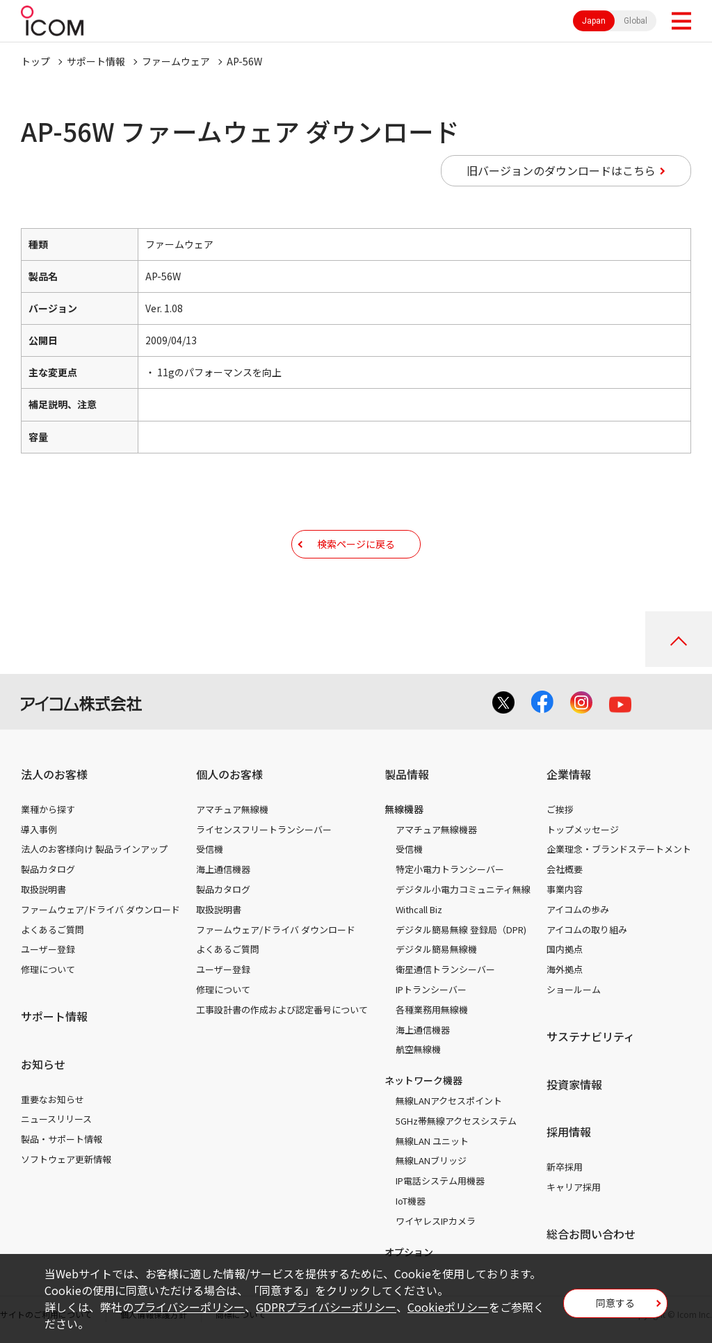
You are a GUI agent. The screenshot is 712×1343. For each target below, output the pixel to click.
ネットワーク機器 (423, 1080)
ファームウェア (176, 61)
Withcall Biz (419, 909)
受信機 (209, 848)
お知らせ (43, 1064)
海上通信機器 (223, 869)
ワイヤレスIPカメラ (436, 1221)
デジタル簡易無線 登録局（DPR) (461, 929)
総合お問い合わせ (591, 1233)
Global (635, 21)
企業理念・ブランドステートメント (619, 848)
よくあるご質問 (52, 929)
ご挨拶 (560, 809)
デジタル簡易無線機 (436, 949)
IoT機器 (411, 1200)
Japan (594, 21)
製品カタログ (48, 869)
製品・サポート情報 (61, 1138)
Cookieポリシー (448, 1306)
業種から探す (48, 809)
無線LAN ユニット (432, 1141)
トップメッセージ (583, 829)
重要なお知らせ (52, 1099)
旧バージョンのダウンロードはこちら (561, 170)
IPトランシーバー (431, 989)
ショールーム (574, 989)
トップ (35, 61)
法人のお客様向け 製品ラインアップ (94, 848)
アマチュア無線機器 (436, 829)
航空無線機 (418, 1049)
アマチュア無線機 (232, 809)
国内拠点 (565, 949)
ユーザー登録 (48, 949)
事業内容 (565, 889)
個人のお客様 (229, 774)
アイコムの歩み (578, 909)
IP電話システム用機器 (440, 1180)
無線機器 (404, 809)
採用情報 (569, 1131)
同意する (615, 1303)
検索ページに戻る (356, 544)
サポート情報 (96, 61)
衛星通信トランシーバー (445, 969)
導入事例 (39, 829)
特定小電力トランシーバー (450, 869)
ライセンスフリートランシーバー (264, 829)
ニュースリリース (56, 1118)
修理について (48, 969)
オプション (409, 1252)
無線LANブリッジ (431, 1160)
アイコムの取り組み (587, 929)
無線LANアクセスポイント (449, 1100)
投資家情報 (574, 1084)
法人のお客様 (54, 774)
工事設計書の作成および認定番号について (282, 1009)
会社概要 (565, 869)
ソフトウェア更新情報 (66, 1159)
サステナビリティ (591, 1036)
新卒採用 (565, 1166)
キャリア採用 (574, 1186)
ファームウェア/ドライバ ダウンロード (100, 909)
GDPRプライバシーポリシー (326, 1306)
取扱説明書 (43, 889)
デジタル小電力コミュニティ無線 (463, 889)
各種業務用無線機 (432, 1009)
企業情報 (569, 774)
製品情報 (407, 774)
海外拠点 (565, 969)
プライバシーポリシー (189, 1306)
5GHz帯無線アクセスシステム (456, 1120)
